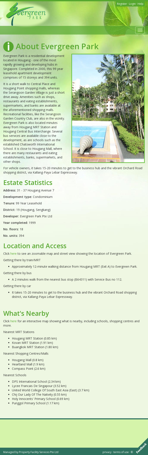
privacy (107, 452)
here (13, 253)
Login (132, 4)
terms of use (121, 452)
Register (122, 4)
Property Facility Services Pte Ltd (38, 452)
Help (140, 4)
